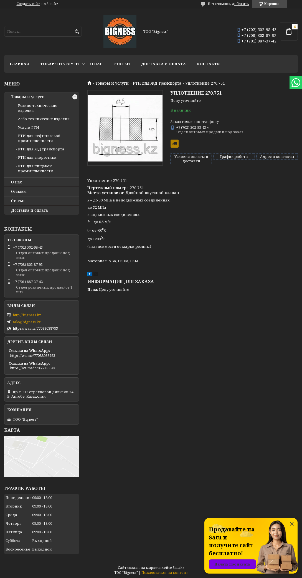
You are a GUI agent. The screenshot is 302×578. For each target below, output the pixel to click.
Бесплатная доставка (175, 144)
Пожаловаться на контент (164, 572)
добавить (240, 3)
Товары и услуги (59, 63)
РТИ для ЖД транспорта (157, 83)
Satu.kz (178, 567)
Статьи (121, 63)
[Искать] (77, 32)
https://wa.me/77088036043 (32, 368)
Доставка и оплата (163, 63)
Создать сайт (28, 4)
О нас (96, 63)
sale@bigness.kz (26, 322)
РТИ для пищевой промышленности (35, 168)
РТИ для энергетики (37, 157)
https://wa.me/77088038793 (35, 328)
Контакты (209, 63)
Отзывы (19, 191)
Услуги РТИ (28, 127)
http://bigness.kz (27, 315)
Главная (19, 63)
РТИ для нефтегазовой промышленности (39, 138)
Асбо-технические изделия (44, 118)
